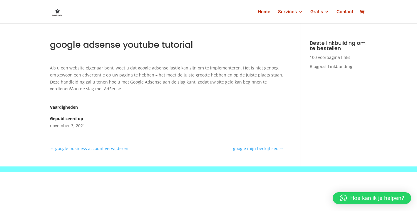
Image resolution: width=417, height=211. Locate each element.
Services (287, 12)
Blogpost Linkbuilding (331, 66)
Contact (344, 12)
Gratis (316, 12)
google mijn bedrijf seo (258, 148)
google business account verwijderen (89, 148)
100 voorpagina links (330, 57)
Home (264, 12)
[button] (372, 198)
